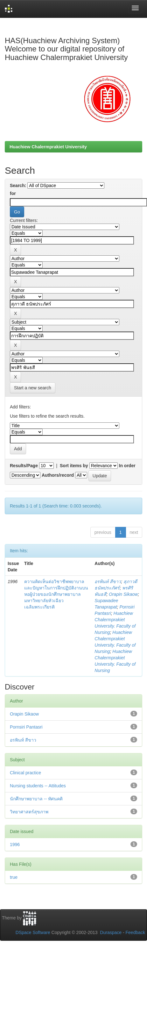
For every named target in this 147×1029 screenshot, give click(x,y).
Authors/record (58, 475)
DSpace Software (33, 932)
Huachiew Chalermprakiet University (48, 146)
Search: (18, 185)
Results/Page (24, 465)
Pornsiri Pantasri (26, 727)
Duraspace (111, 932)
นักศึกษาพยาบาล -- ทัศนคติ (36, 798)
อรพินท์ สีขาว (107, 581)
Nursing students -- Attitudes (38, 785)
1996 (15, 844)
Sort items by (74, 465)
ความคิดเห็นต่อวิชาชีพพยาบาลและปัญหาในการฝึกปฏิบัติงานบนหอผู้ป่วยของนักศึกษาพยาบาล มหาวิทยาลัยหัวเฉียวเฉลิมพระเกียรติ (56, 594)
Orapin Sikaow (123, 594)
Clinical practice (25, 772)
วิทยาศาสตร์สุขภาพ (29, 811)
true (14, 877)
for (13, 193)
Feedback (135, 932)
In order (127, 465)
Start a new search (32, 387)
